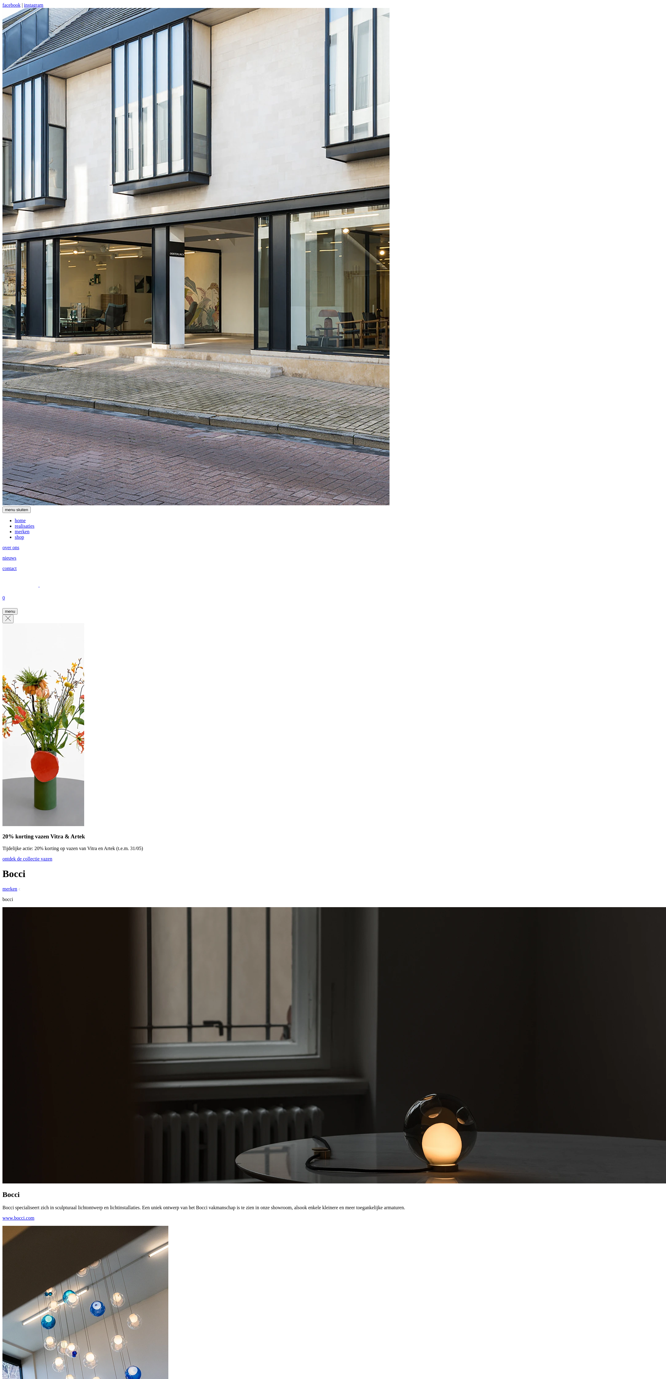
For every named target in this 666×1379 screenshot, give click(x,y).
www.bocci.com (18, 1218)
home (20, 520)
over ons (10, 547)
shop (19, 537)
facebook (11, 5)
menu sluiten (16, 509)
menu (10, 611)
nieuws (9, 558)
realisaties (24, 526)
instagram (33, 5)
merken (22, 531)
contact (9, 568)
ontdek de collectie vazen (27, 858)
